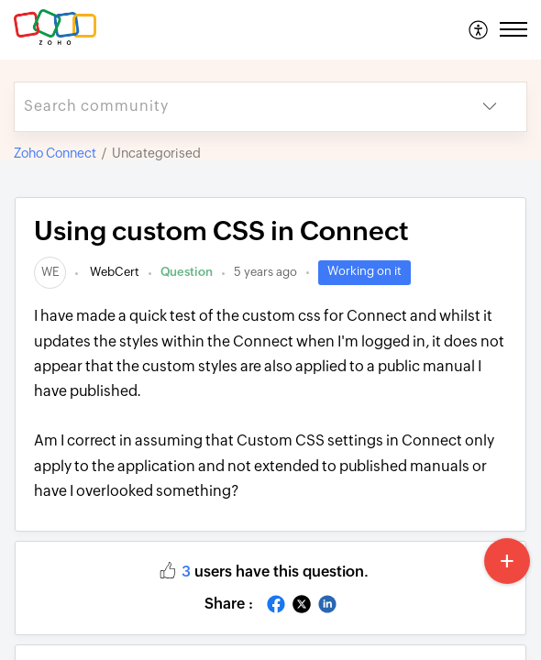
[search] (234, 106)
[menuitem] (479, 29)
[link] (50, 272)
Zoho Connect (55, 153)
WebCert (113, 272)
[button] (479, 29)
